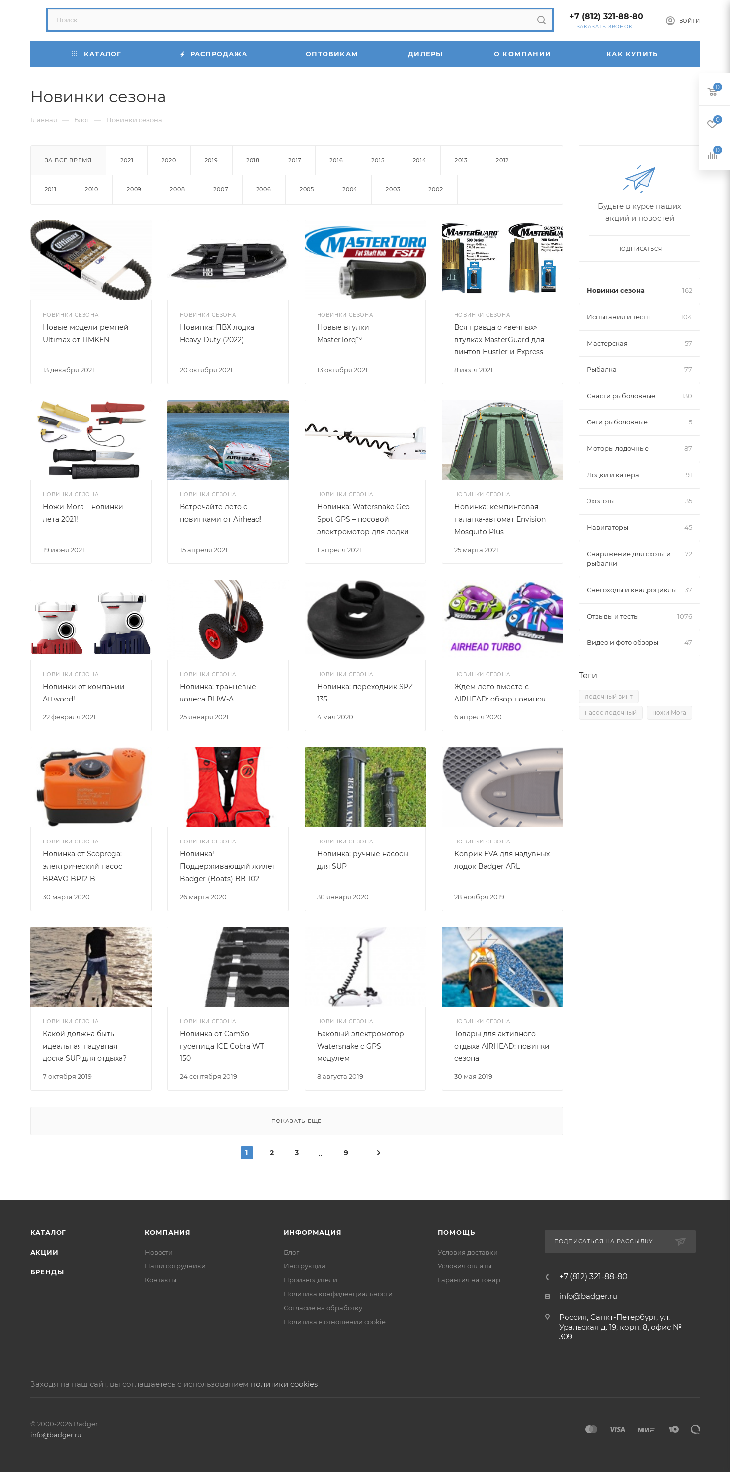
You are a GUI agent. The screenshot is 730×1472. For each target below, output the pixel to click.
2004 (349, 189)
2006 (263, 189)
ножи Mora (669, 712)
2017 (294, 160)
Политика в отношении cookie (335, 1322)
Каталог (48, 1232)
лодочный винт (609, 696)
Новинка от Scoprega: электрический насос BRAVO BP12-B (82, 866)
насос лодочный (611, 712)
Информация (313, 1232)
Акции (44, 1252)
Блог (291, 1252)
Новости (159, 1252)
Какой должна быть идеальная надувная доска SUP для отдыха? (85, 1046)
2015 (377, 160)
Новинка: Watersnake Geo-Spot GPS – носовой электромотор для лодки (364, 519)
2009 (134, 189)
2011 (51, 189)
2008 (177, 189)
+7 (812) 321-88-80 (606, 16)
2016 (336, 160)
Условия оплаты (464, 1266)
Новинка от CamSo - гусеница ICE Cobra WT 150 (222, 1046)
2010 (91, 189)
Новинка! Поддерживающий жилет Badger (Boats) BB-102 (228, 866)
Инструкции (304, 1266)
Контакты (160, 1280)
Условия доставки (468, 1252)
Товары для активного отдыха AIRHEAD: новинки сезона (502, 1046)
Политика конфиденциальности (338, 1294)
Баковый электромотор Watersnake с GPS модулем (360, 1046)
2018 (253, 160)
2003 (393, 189)
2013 (461, 160)
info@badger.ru (588, 1296)
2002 (435, 189)
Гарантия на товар (469, 1280)
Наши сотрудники (175, 1266)
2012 (502, 160)
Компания (168, 1232)
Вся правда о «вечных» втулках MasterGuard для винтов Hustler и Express (499, 339)
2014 (419, 160)
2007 (220, 189)
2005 (307, 189)
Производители (310, 1280)
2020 (169, 160)
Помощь (456, 1232)
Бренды (47, 1272)
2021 (126, 160)
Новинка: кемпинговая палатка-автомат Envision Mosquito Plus (500, 519)
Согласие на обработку (323, 1308)
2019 (211, 160)
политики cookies (284, 1384)
